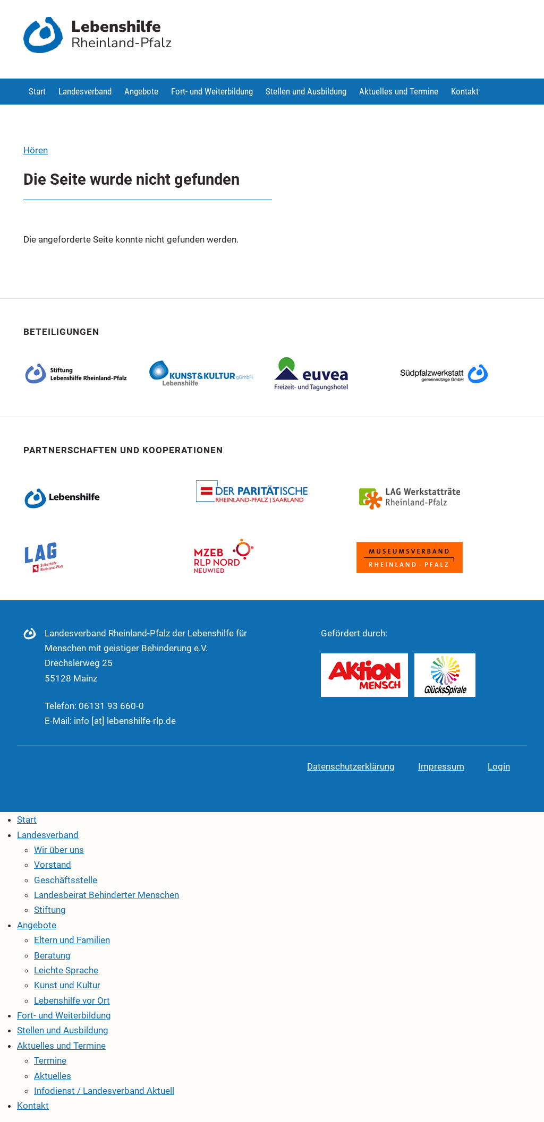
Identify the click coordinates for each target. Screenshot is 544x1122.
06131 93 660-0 (111, 706)
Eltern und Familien (72, 940)
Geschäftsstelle (65, 880)
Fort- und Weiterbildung (212, 91)
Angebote (141, 91)
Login (499, 766)
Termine (50, 1060)
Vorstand (52, 864)
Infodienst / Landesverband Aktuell (104, 1090)
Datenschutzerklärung (351, 766)
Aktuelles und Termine (398, 91)
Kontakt (465, 91)
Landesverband (85, 91)
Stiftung (50, 909)
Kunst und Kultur (67, 985)
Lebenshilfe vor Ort (72, 1000)
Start (37, 91)
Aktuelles (52, 1076)
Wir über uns (59, 849)
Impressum (441, 766)
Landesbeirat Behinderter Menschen (106, 895)
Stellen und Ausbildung (306, 91)
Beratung (52, 955)
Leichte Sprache (66, 970)
